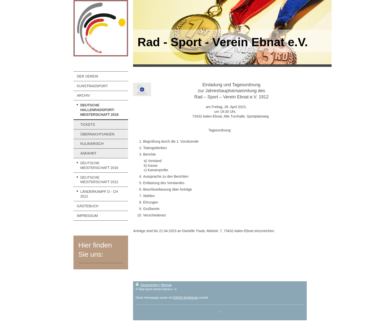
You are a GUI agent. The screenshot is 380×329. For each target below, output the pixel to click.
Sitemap (166, 285)
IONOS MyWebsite (185, 297)
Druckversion (147, 285)
